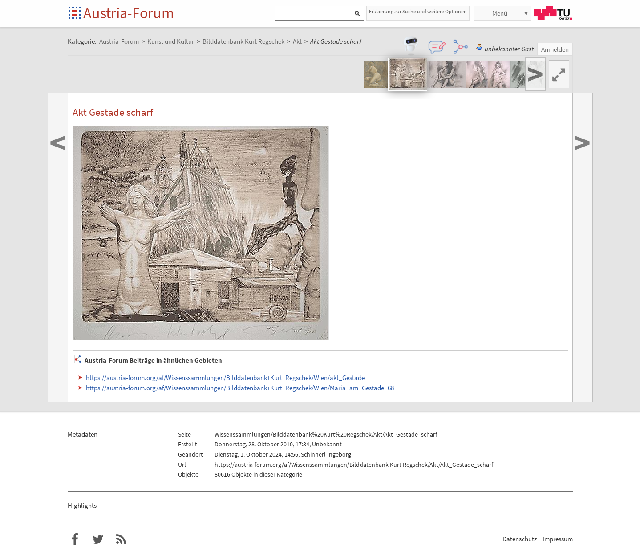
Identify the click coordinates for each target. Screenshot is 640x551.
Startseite (75, 13)
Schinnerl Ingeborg (326, 454)
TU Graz (553, 13)
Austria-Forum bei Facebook (75, 539)
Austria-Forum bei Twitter (98, 539)
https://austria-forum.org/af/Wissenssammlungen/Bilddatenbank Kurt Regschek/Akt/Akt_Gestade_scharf (354, 465)
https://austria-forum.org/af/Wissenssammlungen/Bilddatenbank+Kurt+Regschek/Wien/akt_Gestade (225, 377)
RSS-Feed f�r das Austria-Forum (121, 539)
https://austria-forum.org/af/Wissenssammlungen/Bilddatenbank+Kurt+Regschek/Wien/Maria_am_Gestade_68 (240, 388)
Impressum (558, 539)
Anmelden (555, 49)
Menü (499, 13)
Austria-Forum (128, 13)
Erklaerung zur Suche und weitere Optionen (418, 11)
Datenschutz (519, 539)
